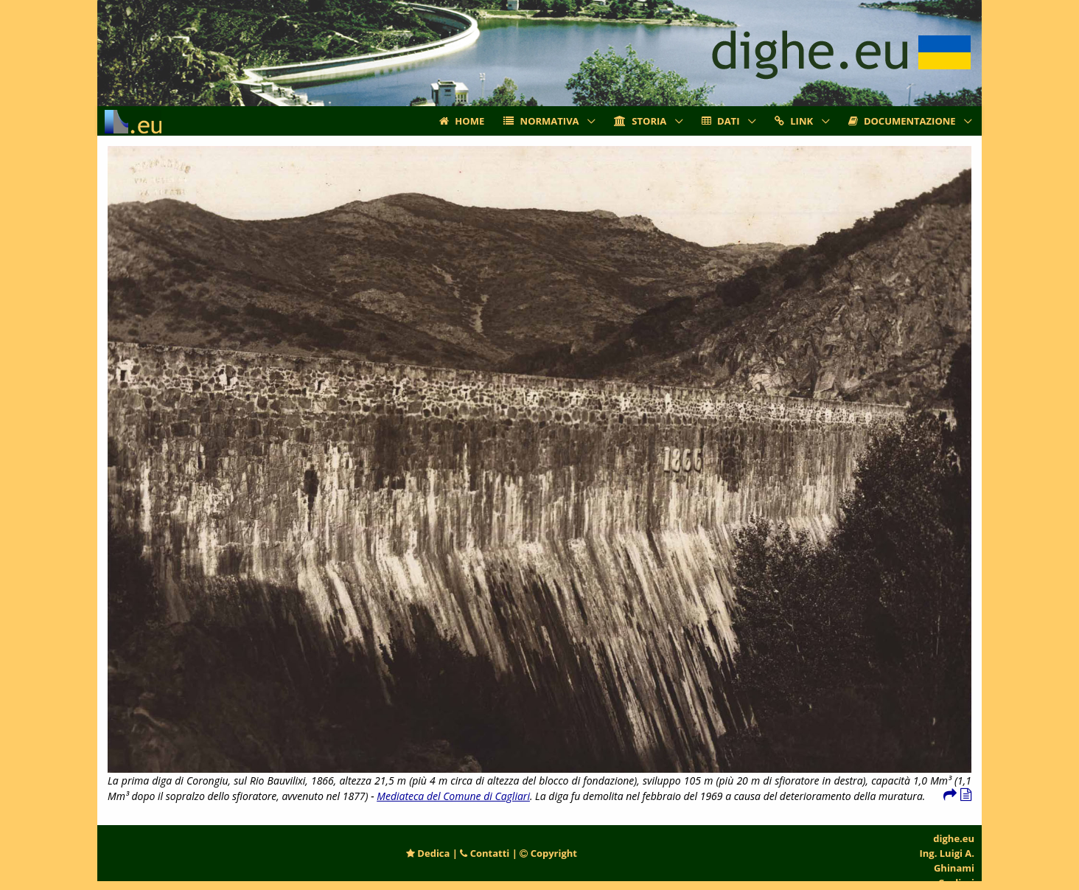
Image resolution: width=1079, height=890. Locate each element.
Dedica (428, 853)
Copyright (548, 853)
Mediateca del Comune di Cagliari (453, 796)
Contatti (484, 853)
